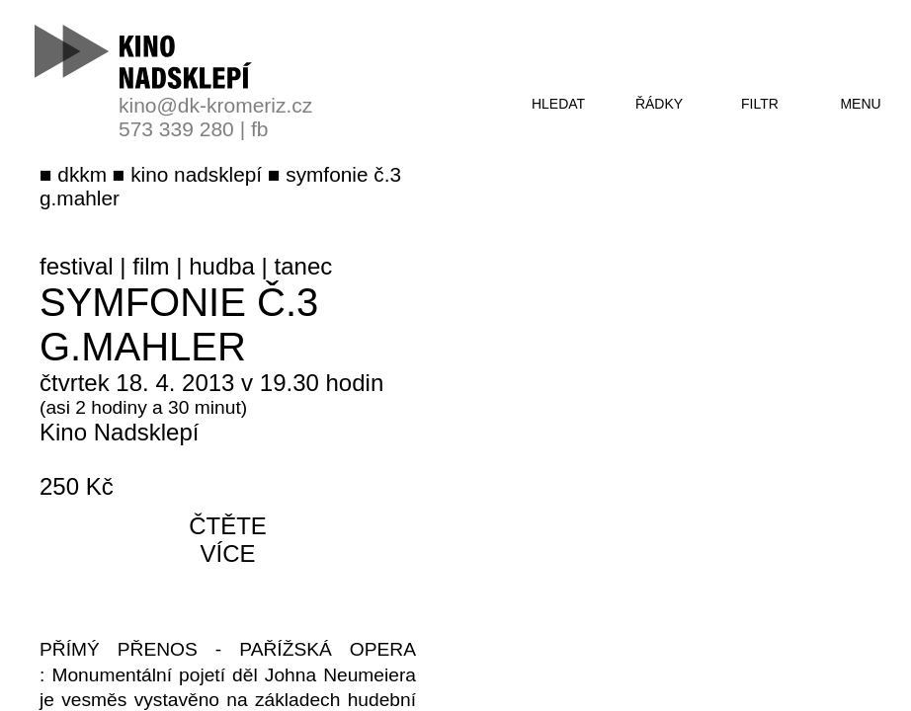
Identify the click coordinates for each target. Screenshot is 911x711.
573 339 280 (176, 129)
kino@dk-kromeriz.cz (215, 105)
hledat (558, 104)
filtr (760, 104)
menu (860, 104)
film (150, 266)
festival (77, 266)
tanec (304, 266)
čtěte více (228, 540)
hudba (222, 266)
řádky (659, 104)
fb (260, 129)
